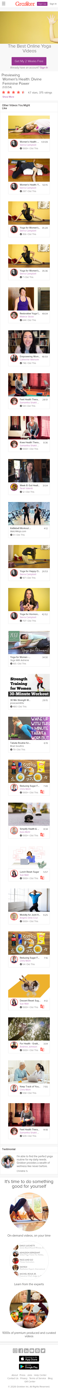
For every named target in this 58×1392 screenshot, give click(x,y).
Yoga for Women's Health (30, 228)
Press (22, 1375)
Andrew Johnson (28, 1046)
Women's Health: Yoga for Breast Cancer (29, 142)
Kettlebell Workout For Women (20, 528)
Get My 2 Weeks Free (29, 61)
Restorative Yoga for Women (30, 313)
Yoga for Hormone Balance (30, 614)
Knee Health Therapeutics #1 (30, 442)
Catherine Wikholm (29, 359)
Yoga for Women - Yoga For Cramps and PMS (20, 657)
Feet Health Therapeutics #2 (30, 399)
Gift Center (29, 1381)
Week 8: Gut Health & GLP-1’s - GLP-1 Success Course (30, 485)
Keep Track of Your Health (30, 1087)
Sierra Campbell (28, 144)
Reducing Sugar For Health (30, 786)
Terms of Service (37, 1378)
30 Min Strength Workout (20, 700)
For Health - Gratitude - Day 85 (30, 1044)
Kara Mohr (25, 832)
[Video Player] (29, 27)
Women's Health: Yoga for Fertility (30, 185)
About (15, 1375)
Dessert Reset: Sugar (30, 1001)
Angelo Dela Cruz (29, 917)
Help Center (40, 1375)
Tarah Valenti (26, 488)
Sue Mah (24, 875)
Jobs (29, 1375)
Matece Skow (27, 316)
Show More (8, 97)
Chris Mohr (25, 789)
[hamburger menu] (3, 3)
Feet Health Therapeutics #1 (30, 1129)
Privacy (23, 1378)
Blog (50, 1378)
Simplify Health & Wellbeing (30, 829)
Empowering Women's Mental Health (30, 356)
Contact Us (12, 1378)
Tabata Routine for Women (20, 743)
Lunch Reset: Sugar (29, 872)
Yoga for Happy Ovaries (30, 571)
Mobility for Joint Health (30, 915)
